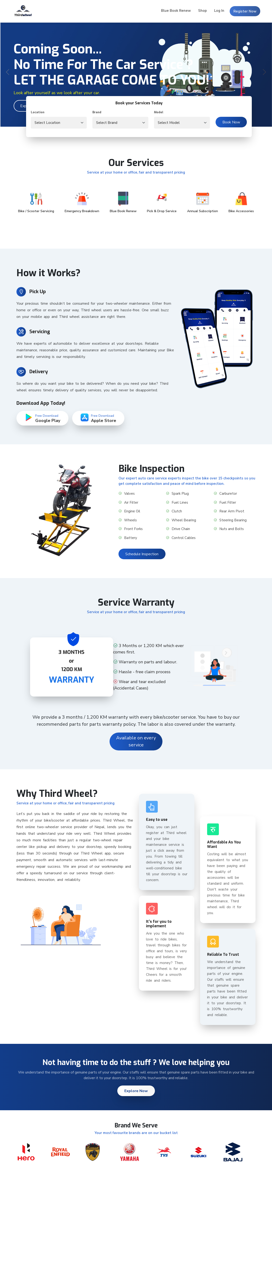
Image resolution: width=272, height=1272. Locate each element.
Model (158, 112)
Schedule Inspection (141, 554)
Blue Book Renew (176, 10)
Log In (219, 10)
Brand (96, 112)
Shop (202, 10)
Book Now (231, 122)
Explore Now (136, 1091)
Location (37, 112)
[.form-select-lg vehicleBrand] (120, 123)
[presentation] (8, 72)
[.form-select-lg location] (59, 123)
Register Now (244, 11)
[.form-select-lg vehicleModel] (182, 123)
